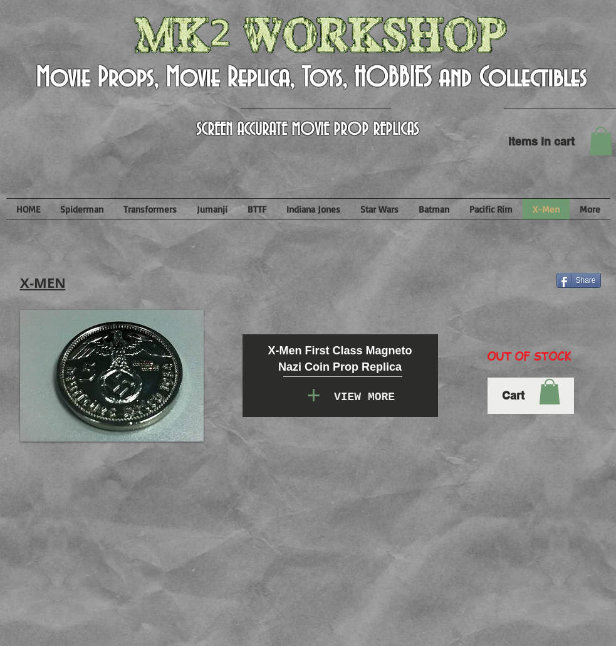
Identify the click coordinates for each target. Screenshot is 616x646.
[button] (601, 141)
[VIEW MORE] (364, 397)
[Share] (578, 280)
